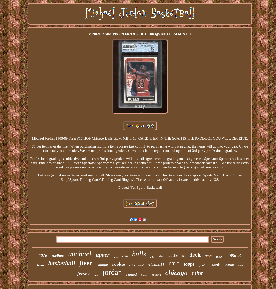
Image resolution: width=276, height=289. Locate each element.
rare (42, 255)
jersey (83, 273)
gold (240, 265)
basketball (61, 263)
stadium (58, 256)
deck (195, 255)
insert (220, 257)
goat (116, 257)
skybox (156, 274)
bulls (139, 254)
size (96, 274)
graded (203, 265)
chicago (176, 272)
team (40, 265)
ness (208, 256)
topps (189, 264)
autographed (136, 265)
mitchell (156, 265)
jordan (112, 272)
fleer (85, 263)
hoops (144, 274)
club (125, 256)
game (229, 264)
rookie (118, 264)
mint (197, 273)
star (161, 256)
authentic (176, 255)
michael (79, 254)
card (174, 263)
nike (152, 257)
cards (216, 265)
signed (131, 274)
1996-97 (235, 255)
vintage (102, 264)
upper (103, 254)
